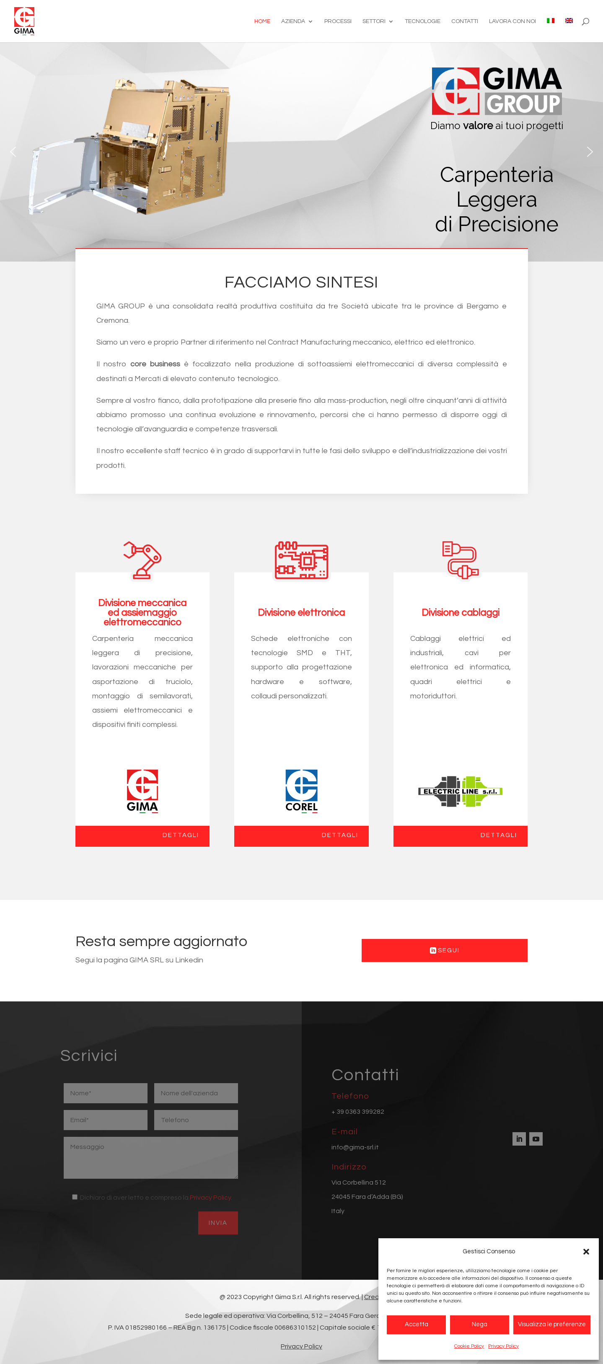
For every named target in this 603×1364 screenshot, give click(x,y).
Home (262, 21)
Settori (374, 21)
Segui (449, 950)
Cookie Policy (469, 1346)
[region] (301, 152)
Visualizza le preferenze (552, 1324)
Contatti (464, 21)
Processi (338, 21)
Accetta (416, 1324)
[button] (586, 1251)
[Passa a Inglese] (569, 30)
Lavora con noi (512, 21)
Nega (479, 1324)
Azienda (293, 21)
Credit (373, 1297)
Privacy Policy (503, 1346)
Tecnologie (422, 21)
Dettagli (181, 835)
